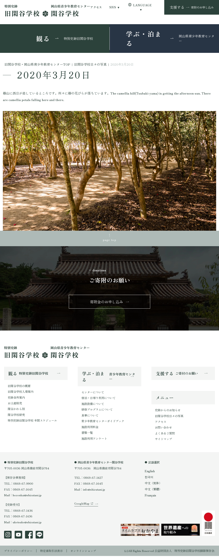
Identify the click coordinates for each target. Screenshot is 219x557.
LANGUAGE (142, 5)
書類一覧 (87, 434)
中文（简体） (153, 484)
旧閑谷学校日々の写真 (169, 417)
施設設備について (92, 404)
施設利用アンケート (94, 439)
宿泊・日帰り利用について (98, 398)
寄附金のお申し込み (106, 302)
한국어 (149, 478)
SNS (112, 7)
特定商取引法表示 (51, 552)
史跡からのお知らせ (168, 411)
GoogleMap (81, 507)
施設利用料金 (90, 428)
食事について (90, 416)
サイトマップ (163, 440)
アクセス (96, 7)
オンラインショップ (83, 552)
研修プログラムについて (97, 410)
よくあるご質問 (165, 434)
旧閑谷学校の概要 (19, 386)
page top (109, 240)
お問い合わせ (163, 428)
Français (150, 496)
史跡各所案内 (16, 398)
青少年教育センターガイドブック (102, 422)
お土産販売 (15, 404)
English (150, 472)
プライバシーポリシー (18, 552)
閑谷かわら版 (16, 410)
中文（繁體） (153, 490)
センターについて (92, 393)
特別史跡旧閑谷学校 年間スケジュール (32, 421)
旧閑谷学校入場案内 (20, 392)
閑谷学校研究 (16, 415)
